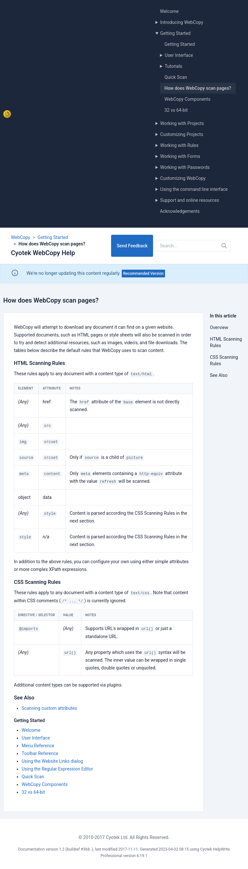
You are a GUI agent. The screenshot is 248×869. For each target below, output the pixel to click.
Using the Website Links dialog (52, 761)
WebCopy (20, 237)
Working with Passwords (185, 167)
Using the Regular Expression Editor (57, 768)
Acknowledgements (180, 211)
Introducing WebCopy (181, 22)
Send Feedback (132, 245)
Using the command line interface (194, 189)
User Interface (179, 55)
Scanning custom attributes (49, 708)
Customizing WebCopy (183, 178)
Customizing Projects (181, 134)
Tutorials (173, 66)
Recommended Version (143, 273)
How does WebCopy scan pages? (197, 88)
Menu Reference (38, 745)
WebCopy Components (187, 99)
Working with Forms (180, 156)
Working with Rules (179, 145)
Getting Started (175, 33)
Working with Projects (182, 123)
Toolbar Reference (40, 753)
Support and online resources (189, 200)
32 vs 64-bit (176, 110)
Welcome (169, 11)
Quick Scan (175, 77)
